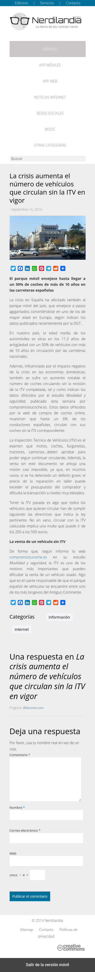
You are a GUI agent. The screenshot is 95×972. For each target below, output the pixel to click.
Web (13, 853)
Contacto (73, 3)
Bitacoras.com (33, 707)
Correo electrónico (25, 830)
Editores (21, 3)
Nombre (17, 807)
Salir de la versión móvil (47, 964)
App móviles (50, 65)
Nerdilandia (54, 920)
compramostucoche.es (28, 557)
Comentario (20, 754)
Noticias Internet (50, 97)
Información (59, 617)
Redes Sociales (49, 113)
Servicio (50, 49)
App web (50, 81)
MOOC (50, 129)
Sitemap (26, 929)
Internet (22, 629)
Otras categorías (50, 145)
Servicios (47, 3)
